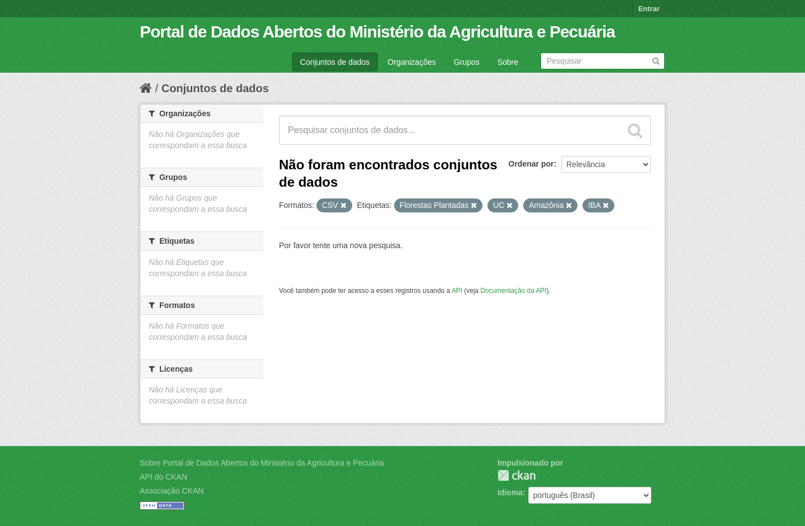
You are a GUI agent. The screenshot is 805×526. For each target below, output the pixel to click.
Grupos (467, 62)
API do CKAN (163, 476)
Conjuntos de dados (335, 62)
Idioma (510, 492)
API (457, 291)
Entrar (649, 8)
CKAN (517, 475)
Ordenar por (531, 163)
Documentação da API (513, 291)
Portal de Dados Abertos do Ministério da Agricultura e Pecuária (377, 31)
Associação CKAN (171, 490)
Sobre (508, 62)
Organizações (411, 62)
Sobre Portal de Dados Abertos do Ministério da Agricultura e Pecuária (262, 462)
